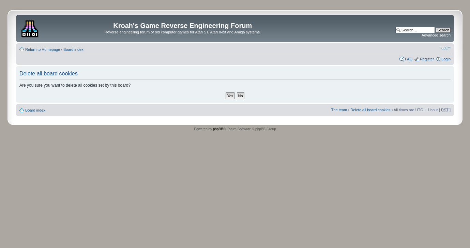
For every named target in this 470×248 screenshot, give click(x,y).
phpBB (218, 129)
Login (446, 59)
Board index (73, 49)
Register (427, 59)
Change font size (446, 48)
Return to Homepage (42, 49)
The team (339, 110)
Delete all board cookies (370, 110)
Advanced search (436, 35)
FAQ (408, 59)
